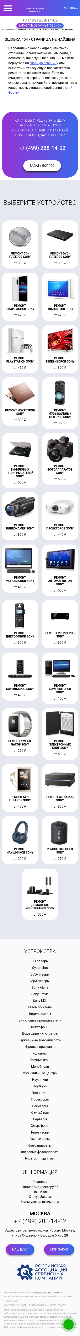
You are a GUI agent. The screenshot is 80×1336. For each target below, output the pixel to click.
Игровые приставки (40, 1047)
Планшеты (40, 1093)
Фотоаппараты (40, 1146)
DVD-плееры (39, 974)
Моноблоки (40, 1067)
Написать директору (38, 1187)
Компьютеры (40, 1060)
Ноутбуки (40, 1086)
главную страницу (44, 63)
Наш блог (40, 1192)
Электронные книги (40, 1159)
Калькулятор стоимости (40, 1202)
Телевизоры (39, 1132)
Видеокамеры (40, 1014)
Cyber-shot (40, 968)
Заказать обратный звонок (40, 25)
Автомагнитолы (40, 1007)
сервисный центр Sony (46, 1292)
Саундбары (40, 1113)
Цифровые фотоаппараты (40, 1152)
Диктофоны (40, 1027)
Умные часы (40, 1139)
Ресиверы (40, 1106)
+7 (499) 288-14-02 (40, 20)
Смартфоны (40, 1126)
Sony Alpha (40, 988)
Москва (40, 1213)
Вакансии (39, 1182)
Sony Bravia (40, 994)
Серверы (40, 1119)
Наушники (40, 1080)
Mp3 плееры (40, 981)
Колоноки (40, 1053)
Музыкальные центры (40, 1073)
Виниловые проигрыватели (40, 1020)
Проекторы (40, 1099)
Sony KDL (40, 1001)
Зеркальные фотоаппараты (40, 1040)
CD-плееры (39, 961)
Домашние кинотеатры (40, 1034)
